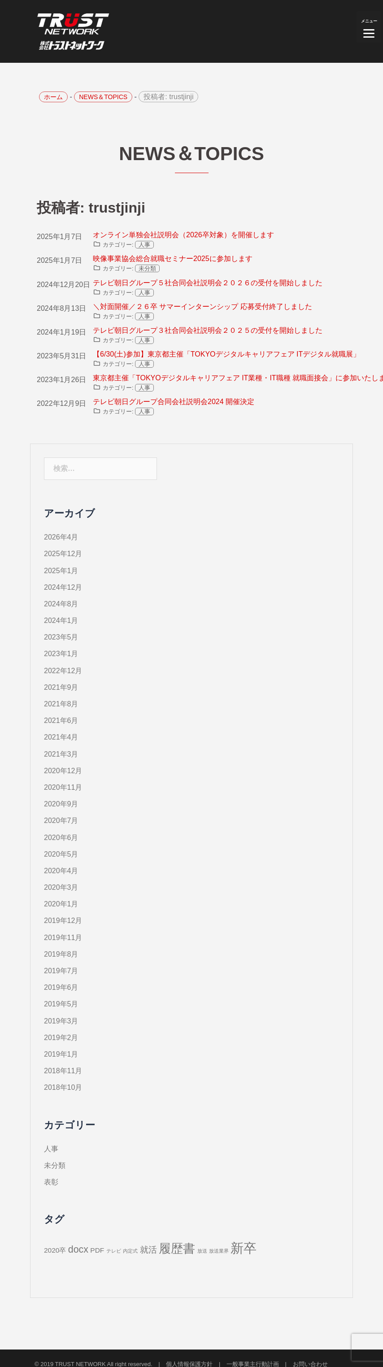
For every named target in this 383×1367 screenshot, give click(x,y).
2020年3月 (61, 887)
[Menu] (369, 27)
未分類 (147, 268)
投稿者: (168, 96)
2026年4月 (61, 537)
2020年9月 (61, 804)
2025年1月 (61, 571)
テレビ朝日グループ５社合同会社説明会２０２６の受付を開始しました (207, 283)
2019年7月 (61, 971)
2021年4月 (61, 737)
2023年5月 (61, 637)
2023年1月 (61, 653)
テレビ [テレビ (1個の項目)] (113, 1251)
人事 (144, 244)
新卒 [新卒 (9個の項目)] (244, 1248)
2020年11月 (63, 787)
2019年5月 (61, 1004)
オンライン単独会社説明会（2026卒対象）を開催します (183, 235)
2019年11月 (63, 937)
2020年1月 (61, 904)
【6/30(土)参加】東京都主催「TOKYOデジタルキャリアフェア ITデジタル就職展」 (226, 354)
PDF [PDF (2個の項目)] (97, 1250)
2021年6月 (61, 720)
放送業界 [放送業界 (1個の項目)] (219, 1251)
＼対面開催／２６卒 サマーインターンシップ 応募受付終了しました (202, 306)
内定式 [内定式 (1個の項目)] (130, 1251)
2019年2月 (61, 1037)
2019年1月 (61, 1054)
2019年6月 (61, 987)
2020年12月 (63, 771)
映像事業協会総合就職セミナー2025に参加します (172, 258)
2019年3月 (61, 1021)
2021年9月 (61, 687)
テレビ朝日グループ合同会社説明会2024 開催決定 (173, 401)
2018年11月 (63, 1071)
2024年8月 (61, 604)
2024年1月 (61, 620)
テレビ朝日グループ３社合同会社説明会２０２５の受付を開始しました (207, 330)
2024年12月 (63, 587)
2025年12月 (63, 553)
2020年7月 (61, 820)
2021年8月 (61, 704)
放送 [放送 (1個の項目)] (202, 1251)
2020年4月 (61, 871)
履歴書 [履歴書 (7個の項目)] (177, 1248)
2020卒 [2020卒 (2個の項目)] (55, 1250)
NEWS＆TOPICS (103, 96)
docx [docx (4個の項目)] (78, 1249)
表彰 (51, 1182)
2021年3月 (61, 754)
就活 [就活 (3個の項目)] (148, 1249)
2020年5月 (61, 854)
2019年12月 (63, 920)
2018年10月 (63, 1087)
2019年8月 (61, 954)
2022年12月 (63, 671)
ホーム (53, 96)
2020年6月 (61, 837)
